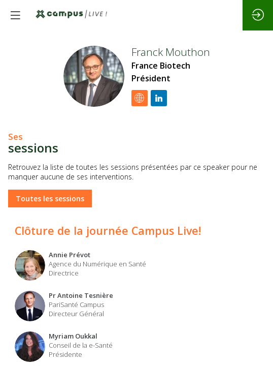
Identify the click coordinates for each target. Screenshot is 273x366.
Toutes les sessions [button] (50, 198)
